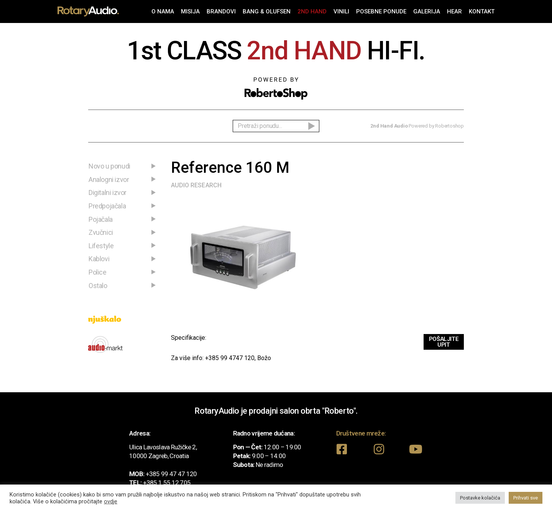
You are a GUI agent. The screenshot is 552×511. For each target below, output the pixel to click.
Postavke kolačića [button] (480, 498)
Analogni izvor (109, 179)
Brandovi (221, 11)
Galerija (426, 11)
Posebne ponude (381, 11)
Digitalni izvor (108, 192)
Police (98, 272)
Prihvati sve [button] (525, 498)
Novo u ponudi (109, 166)
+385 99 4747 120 (230, 358)
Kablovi (99, 259)
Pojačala (101, 219)
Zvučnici (101, 232)
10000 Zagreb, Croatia (159, 456)
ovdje (110, 501)
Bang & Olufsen (267, 11)
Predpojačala (107, 206)
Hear (454, 11)
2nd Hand (312, 11)
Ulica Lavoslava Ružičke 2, (163, 447)
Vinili (341, 11)
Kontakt (482, 11)
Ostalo (98, 286)
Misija (190, 11)
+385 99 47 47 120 (171, 474)
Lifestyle (101, 246)
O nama (162, 11)
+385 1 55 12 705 (167, 482)
